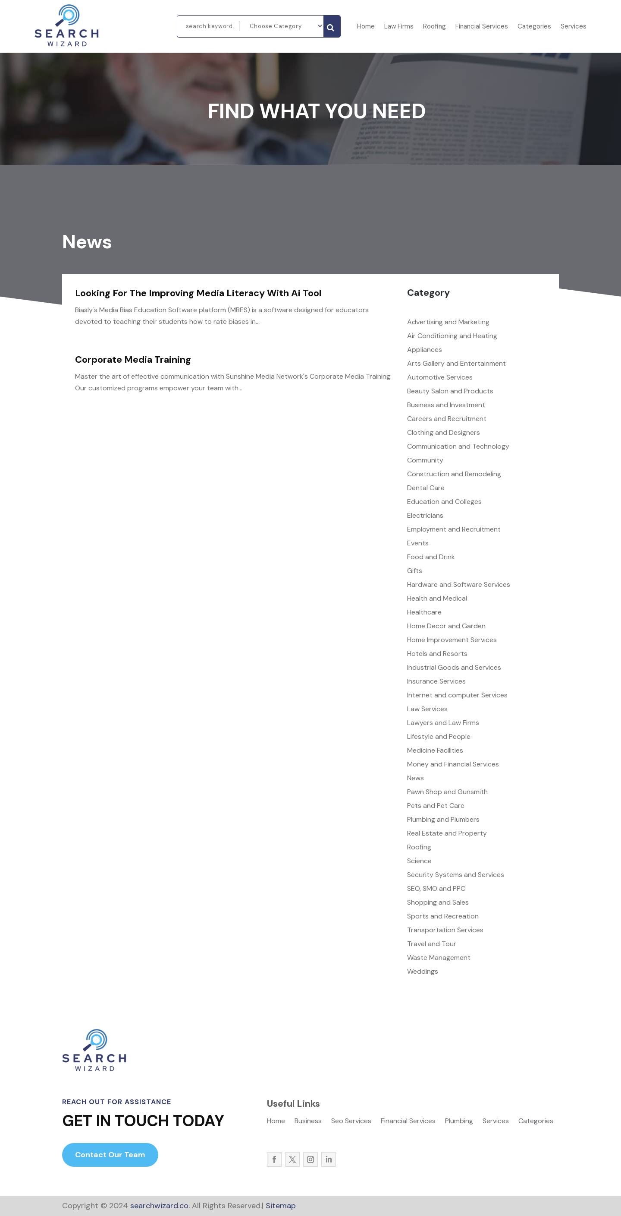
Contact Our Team (110, 1155)
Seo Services (351, 1121)
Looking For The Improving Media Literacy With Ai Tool (198, 293)
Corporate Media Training (133, 359)
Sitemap (281, 1205)
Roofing (434, 27)
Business (308, 1121)
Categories (534, 27)
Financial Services (481, 27)
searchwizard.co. (159, 1205)
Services (573, 27)
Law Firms (399, 27)
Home (366, 27)
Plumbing (459, 1121)
